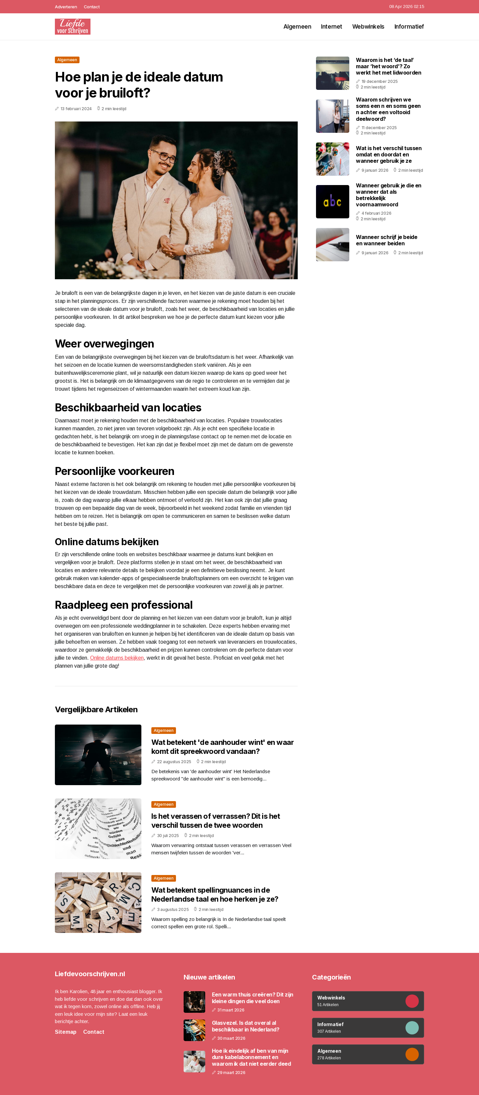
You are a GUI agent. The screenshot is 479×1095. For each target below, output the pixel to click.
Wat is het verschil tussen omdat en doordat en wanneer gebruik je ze (389, 154)
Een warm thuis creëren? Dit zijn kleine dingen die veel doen (252, 997)
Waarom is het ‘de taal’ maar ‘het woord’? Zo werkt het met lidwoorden (388, 66)
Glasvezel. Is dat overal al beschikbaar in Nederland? (245, 1026)
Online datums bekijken (117, 658)
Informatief (409, 26)
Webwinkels (368, 26)
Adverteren (66, 6)
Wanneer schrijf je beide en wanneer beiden (386, 240)
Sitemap (66, 1032)
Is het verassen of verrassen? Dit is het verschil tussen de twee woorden (215, 820)
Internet (331, 26)
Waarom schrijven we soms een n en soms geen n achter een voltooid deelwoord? (388, 109)
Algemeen (297, 26)
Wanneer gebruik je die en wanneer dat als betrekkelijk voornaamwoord (388, 195)
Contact (92, 6)
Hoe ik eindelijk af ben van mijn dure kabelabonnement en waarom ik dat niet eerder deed (251, 1057)
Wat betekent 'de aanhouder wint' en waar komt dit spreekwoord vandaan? (222, 746)
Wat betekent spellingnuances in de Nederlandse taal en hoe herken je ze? (214, 894)
